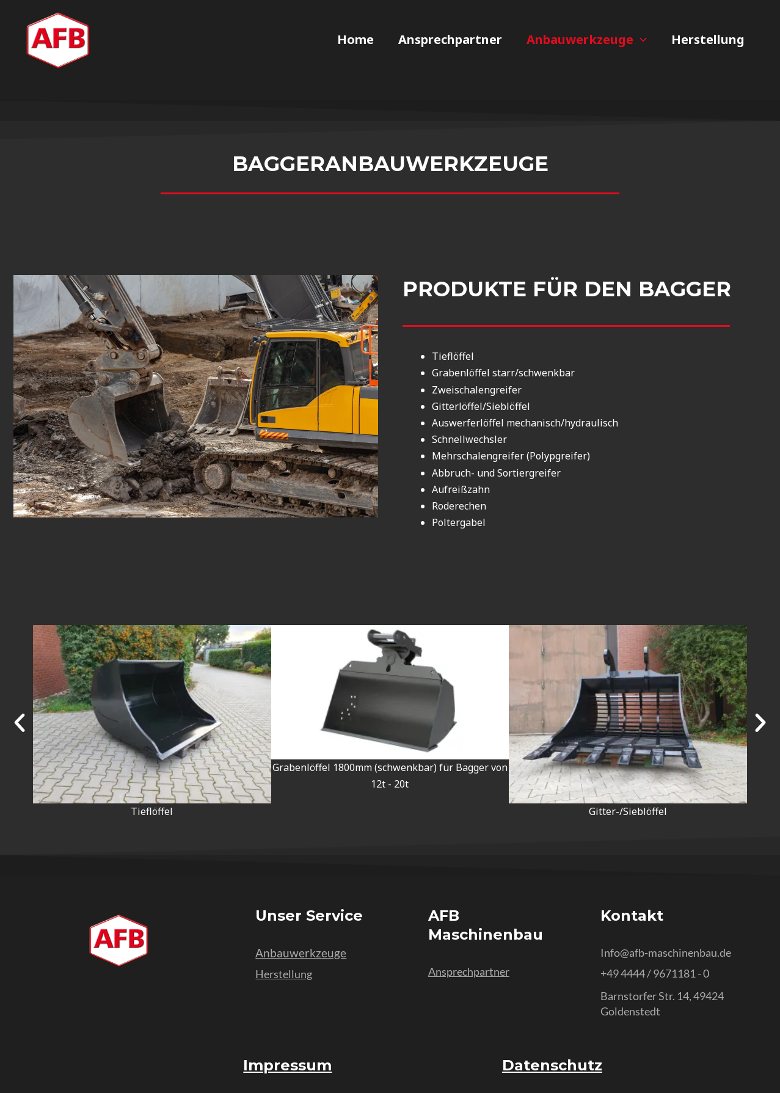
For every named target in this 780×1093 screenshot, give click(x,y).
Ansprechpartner (450, 39)
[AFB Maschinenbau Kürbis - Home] (58, 40)
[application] (640, 39)
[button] (19, 723)
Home (355, 39)
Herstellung (708, 39)
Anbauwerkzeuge (587, 39)
